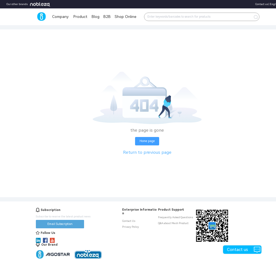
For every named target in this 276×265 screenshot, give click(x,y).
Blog (95, 16)
